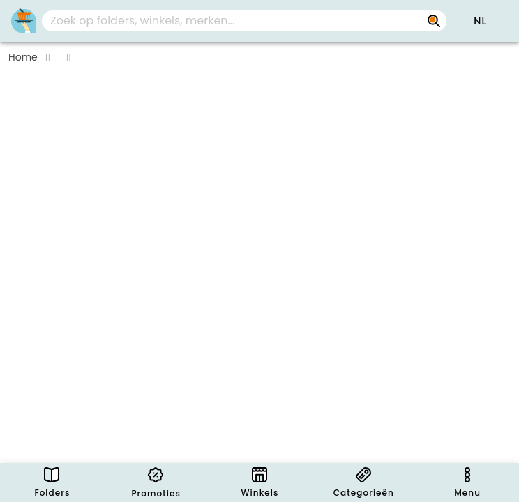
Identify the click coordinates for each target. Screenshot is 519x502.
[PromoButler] (23, 21)
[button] (480, 20)
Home (23, 57)
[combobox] (244, 20)
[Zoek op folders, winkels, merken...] (433, 20)
